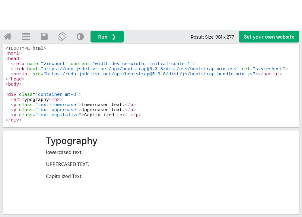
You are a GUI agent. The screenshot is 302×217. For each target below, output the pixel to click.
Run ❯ (107, 36)
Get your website (268, 36)
